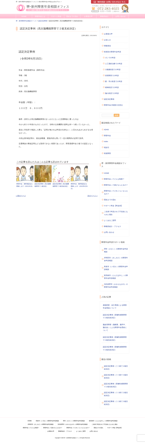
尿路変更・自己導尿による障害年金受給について (115, 306)
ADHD (106, 130)
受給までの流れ (72, 16)
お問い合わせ (120, 16)
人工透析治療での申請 (113, 64)
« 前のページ (21, 196)
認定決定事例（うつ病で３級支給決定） (116, 376)
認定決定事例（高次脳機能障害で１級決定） (43, 185)
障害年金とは (40, 16)
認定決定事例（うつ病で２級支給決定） (116, 367)
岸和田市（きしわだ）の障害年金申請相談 (116, 259)
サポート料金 (56, 16)
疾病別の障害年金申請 (112, 52)
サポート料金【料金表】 (113, 206)
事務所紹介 (104, 16)
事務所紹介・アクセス (112, 226)
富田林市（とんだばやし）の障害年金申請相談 (116, 276)
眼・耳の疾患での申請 (113, 81)
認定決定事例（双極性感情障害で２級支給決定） (115, 316)
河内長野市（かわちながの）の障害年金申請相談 (116, 285)
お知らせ (107, 40)
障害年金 (107, 136)
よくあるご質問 (110, 220)
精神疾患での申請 (112, 87)
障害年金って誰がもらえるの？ (116, 185)
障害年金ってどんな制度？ (114, 179)
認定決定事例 (109, 99)
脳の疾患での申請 (112, 93)
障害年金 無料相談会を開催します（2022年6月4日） (79, 186)
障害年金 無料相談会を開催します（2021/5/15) (24, 185)
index (106, 141)
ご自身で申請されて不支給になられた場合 (116, 213)
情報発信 (107, 46)
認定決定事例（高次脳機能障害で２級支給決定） (61, 185)
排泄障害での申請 (112, 75)
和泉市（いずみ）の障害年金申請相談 (116, 268)
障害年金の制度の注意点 (113, 105)
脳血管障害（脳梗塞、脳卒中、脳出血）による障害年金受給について (115, 327)
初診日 (106, 147)
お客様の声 (88, 16)
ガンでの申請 (110, 58)
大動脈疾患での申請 (112, 69)
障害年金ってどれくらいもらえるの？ (116, 192)
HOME (24, 16)
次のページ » (92, 196)
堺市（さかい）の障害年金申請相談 (116, 250)
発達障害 (107, 153)
